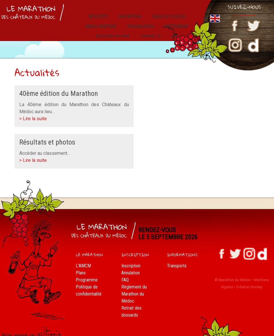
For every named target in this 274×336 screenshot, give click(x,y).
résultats (100, 14)
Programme (87, 274)
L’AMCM (83, 260)
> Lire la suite (33, 113)
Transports (177, 260)
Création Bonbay (249, 281)
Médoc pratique (104, 22)
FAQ (125, 274)
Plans (81, 267)
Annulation (130, 267)
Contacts (152, 30)
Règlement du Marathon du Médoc (134, 288)
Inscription (128, 14)
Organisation (141, 22)
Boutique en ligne (117, 30)
